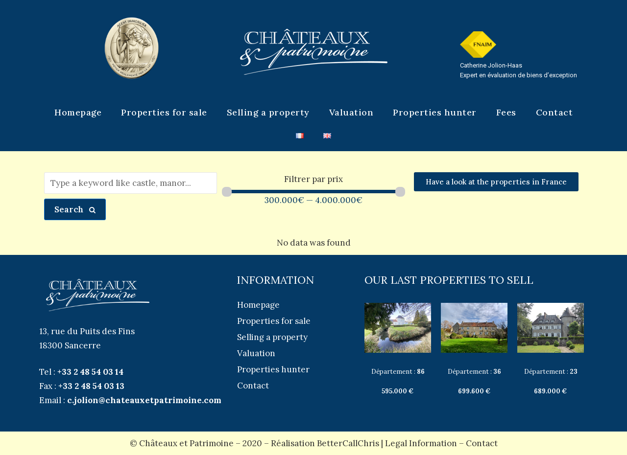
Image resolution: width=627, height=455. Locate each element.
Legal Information (421, 443)
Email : (130, 400)
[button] (496, 181)
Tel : (81, 371)
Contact (482, 443)
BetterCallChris (348, 443)
